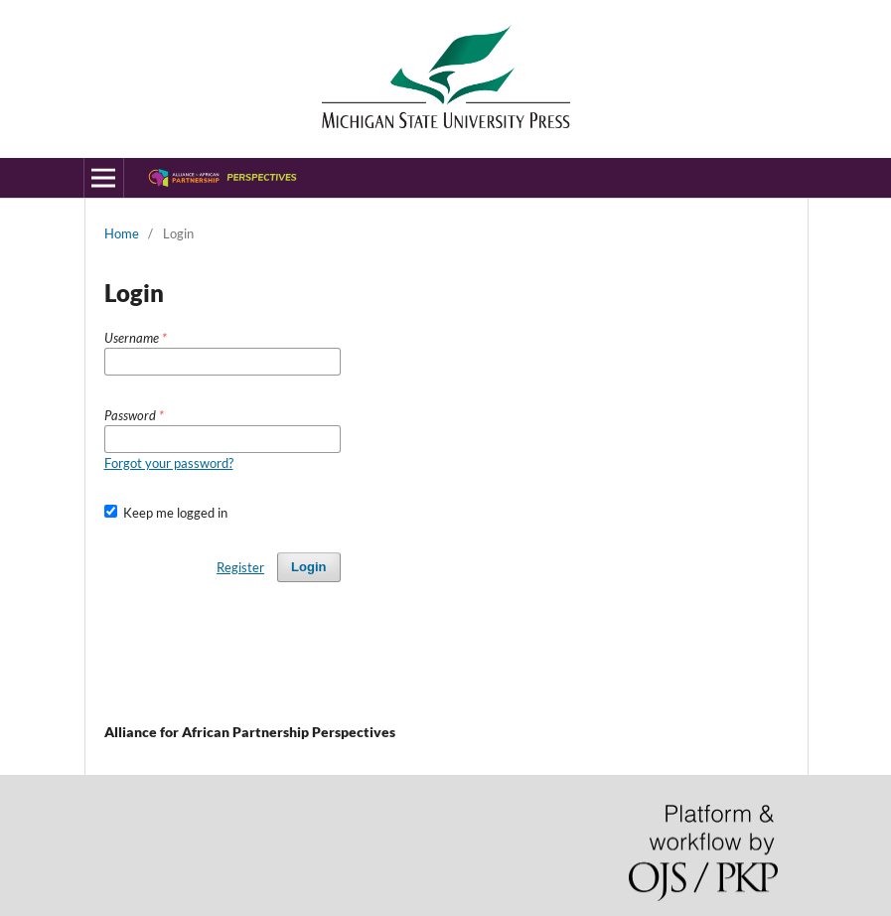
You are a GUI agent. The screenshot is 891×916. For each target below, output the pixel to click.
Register (240, 567)
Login (308, 566)
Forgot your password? (168, 463)
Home (121, 233)
